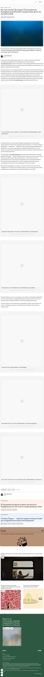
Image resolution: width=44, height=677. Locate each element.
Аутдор (9, 17)
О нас (4, 653)
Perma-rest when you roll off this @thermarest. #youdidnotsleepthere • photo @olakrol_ (18, 287)
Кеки (10, 7)
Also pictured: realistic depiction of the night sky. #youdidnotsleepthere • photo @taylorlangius (20, 231)
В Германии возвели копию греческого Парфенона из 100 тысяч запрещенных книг (21, 506)
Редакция (7, 628)
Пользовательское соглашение (9, 658)
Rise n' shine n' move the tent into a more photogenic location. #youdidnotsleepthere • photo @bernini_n (22, 479)
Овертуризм (3, 17)
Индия (3, 557)
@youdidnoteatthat (18, 80)
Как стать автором (6, 655)
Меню (40, 1)
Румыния (14, 523)
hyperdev (39, 673)
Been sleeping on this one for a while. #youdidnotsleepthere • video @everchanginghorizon (19, 423)
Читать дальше (4, 500)
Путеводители (20, 523)
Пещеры (5, 523)
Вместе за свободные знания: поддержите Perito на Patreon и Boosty (11, 622)
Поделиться (2, 670)
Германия (14, 509)
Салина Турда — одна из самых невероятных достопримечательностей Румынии (21, 520)
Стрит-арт (3, 590)
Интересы (6, 7)
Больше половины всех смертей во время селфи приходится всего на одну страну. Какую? (21, 554)
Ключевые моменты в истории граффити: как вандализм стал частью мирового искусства (11, 587)
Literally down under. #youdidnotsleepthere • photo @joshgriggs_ (14, 367)
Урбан (9, 523)
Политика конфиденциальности (9, 656)
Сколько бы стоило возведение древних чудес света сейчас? (31, 586)
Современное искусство (6, 509)
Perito (2, 7)
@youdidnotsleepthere (6, 63)
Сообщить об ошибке (7, 659)
